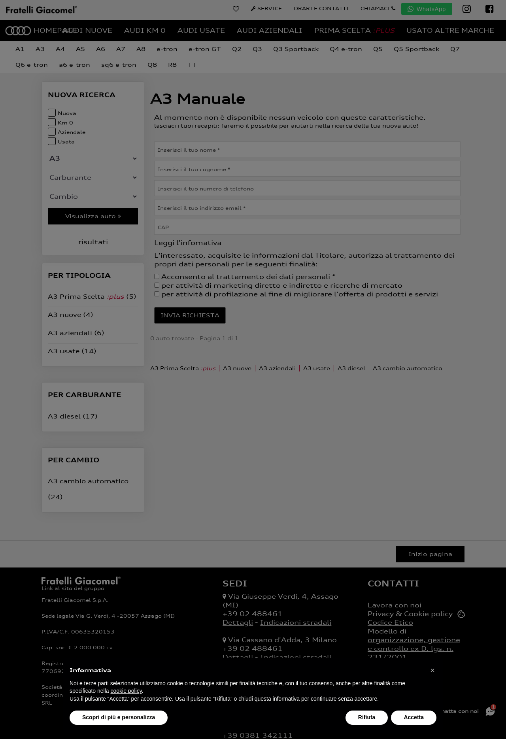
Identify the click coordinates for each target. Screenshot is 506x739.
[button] (432, 670)
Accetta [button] (414, 717)
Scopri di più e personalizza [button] (118, 717)
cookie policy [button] (126, 691)
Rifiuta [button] (367, 717)
